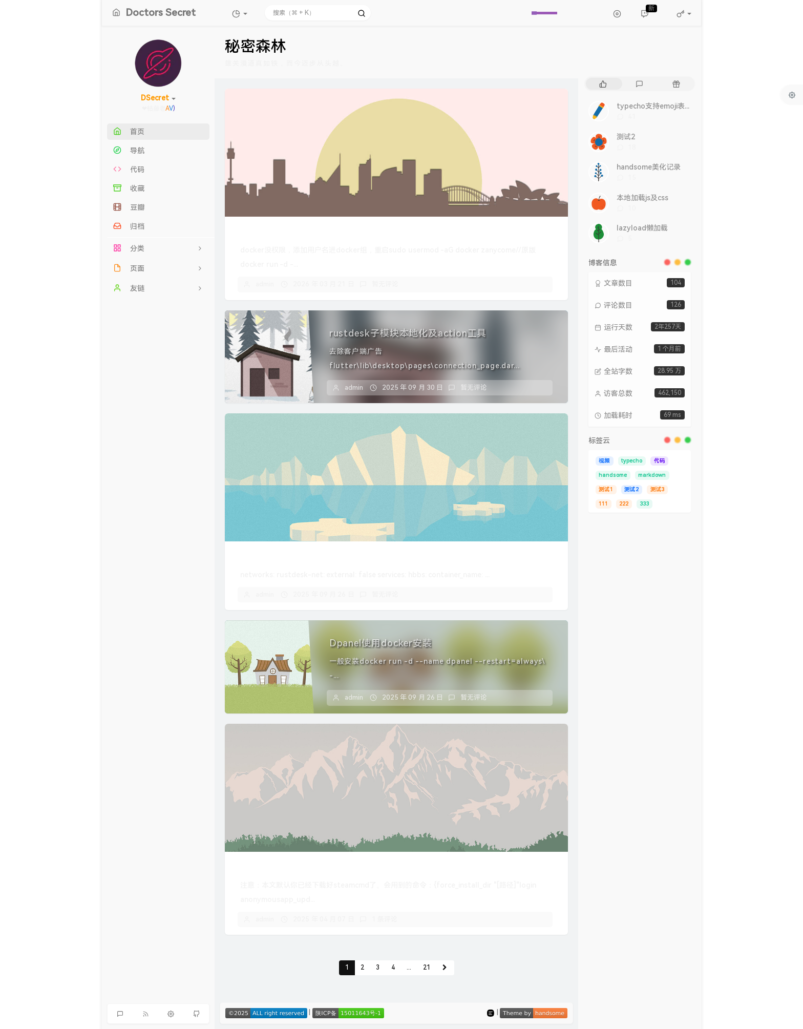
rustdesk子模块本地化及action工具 (408, 333)
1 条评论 (384, 919)
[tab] (603, 84)
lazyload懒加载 (642, 228)
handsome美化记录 (649, 167)
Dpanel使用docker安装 (380, 643)
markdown (652, 475)
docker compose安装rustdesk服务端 (316, 556)
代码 (659, 460)
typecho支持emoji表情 (654, 106)
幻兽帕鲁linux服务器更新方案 (300, 867)
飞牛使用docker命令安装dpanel (305, 231)
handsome (613, 475)
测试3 (657, 489)
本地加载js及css (642, 198)
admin (265, 284)
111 (603, 503)
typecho (631, 460)
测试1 (606, 489)
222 (623, 503)
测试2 (626, 137)
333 (644, 503)
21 (426, 967)
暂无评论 (385, 284)
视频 (604, 460)
